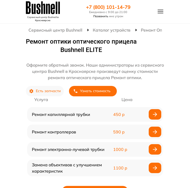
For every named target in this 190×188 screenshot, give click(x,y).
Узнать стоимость (92, 91)
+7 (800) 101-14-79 (108, 7)
